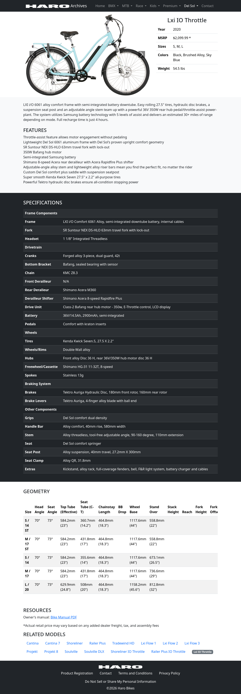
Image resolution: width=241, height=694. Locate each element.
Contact (208, 5)
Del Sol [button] (192, 5)
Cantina (33, 643)
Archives (56, 6)
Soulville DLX (94, 651)
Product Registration (77, 673)
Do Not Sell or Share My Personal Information (120, 681)
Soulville (71, 651)
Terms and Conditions (137, 672)
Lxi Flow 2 (170, 643)
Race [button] (140, 6)
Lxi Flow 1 (148, 643)
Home (100, 6)
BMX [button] (112, 6)
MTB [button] (126, 6)
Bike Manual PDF (63, 617)
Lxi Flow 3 (192, 643)
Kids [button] (153, 6)
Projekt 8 (51, 651)
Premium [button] (170, 6)
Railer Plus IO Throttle (168, 651)
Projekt (32, 651)
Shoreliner (75, 643)
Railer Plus (97, 643)
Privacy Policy (171, 672)
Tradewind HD (123, 643)
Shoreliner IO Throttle (128, 651)
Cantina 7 (52, 643)
